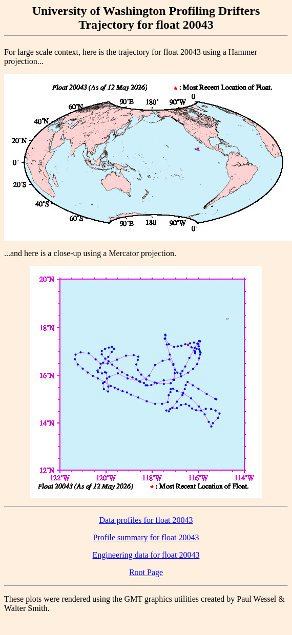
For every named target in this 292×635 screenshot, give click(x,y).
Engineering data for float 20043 (146, 555)
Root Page (146, 572)
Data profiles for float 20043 (146, 520)
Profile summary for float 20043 (146, 537)
